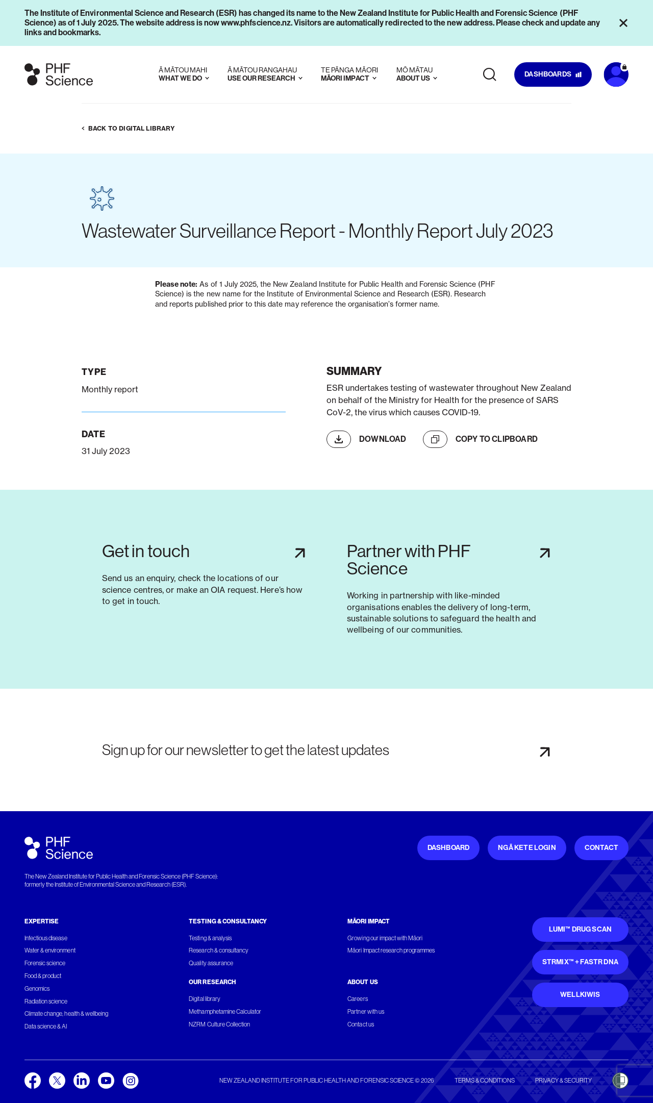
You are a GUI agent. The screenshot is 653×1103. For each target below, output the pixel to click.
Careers (357, 998)
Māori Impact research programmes (391, 950)
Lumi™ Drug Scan (580, 929)
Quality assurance (211, 963)
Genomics (36, 988)
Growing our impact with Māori (384, 938)
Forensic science (44, 963)
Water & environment (50, 950)
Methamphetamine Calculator (225, 1011)
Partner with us (365, 1011)
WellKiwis (580, 994)
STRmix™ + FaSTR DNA (580, 962)
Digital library (204, 998)
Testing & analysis (210, 938)
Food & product (42, 976)
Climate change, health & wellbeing (66, 1013)
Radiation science (46, 1001)
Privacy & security (563, 1080)
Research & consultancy (218, 950)
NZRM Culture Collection (219, 1024)
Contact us (360, 1024)
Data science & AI (45, 1026)
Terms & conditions (485, 1080)
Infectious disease (45, 938)
